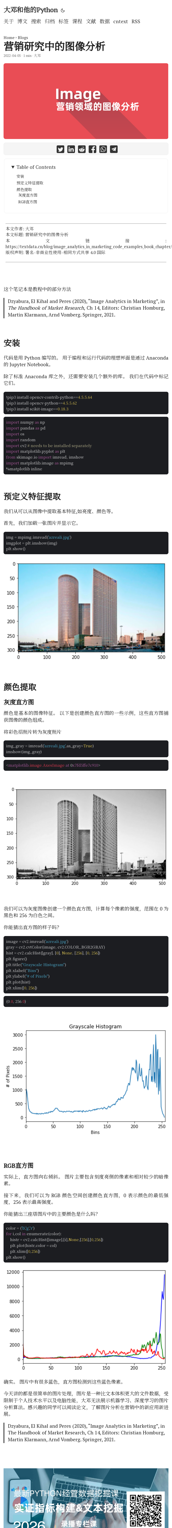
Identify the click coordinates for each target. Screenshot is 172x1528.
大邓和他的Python (31, 9)
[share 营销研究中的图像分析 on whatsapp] (103, 150)
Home (9, 37)
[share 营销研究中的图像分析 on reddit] (82, 150)
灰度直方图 (27, 195)
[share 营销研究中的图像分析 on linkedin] (71, 150)
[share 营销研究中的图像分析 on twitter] (60, 150)
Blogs (23, 37)
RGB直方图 (27, 201)
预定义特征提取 (30, 182)
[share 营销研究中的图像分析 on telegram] (114, 150)
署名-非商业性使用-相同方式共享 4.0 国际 (65, 252)
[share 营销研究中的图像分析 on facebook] (92, 150)
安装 (20, 176)
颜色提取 (24, 189)
